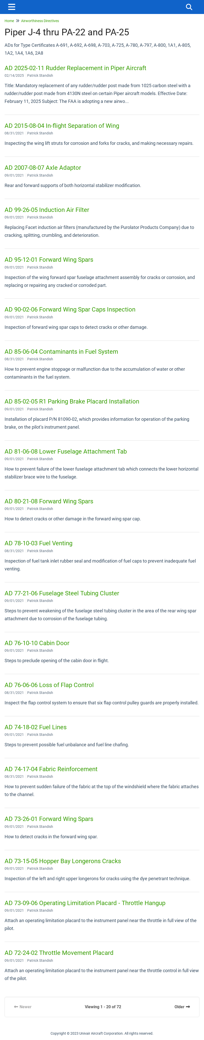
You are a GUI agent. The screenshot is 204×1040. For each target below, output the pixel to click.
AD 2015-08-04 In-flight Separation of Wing (62, 125)
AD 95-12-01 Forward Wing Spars (49, 259)
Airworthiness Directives (40, 21)
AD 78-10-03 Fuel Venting (38, 543)
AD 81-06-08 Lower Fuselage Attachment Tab (66, 451)
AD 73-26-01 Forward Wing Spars (49, 818)
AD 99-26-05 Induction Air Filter (47, 209)
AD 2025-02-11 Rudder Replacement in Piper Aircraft (75, 68)
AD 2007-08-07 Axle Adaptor (43, 167)
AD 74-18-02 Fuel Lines (36, 727)
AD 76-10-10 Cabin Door (37, 643)
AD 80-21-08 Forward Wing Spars (49, 501)
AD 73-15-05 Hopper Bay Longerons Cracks (63, 861)
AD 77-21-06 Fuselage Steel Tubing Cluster (62, 593)
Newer (22, 1006)
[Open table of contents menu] (12, 6)
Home (9, 21)
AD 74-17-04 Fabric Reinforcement (51, 769)
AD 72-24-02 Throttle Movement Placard (59, 952)
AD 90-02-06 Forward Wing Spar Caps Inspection (70, 309)
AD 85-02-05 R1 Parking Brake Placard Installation (72, 401)
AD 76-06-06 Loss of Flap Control (49, 685)
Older (183, 1006)
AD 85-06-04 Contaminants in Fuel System (61, 351)
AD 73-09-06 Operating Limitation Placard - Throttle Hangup (85, 903)
